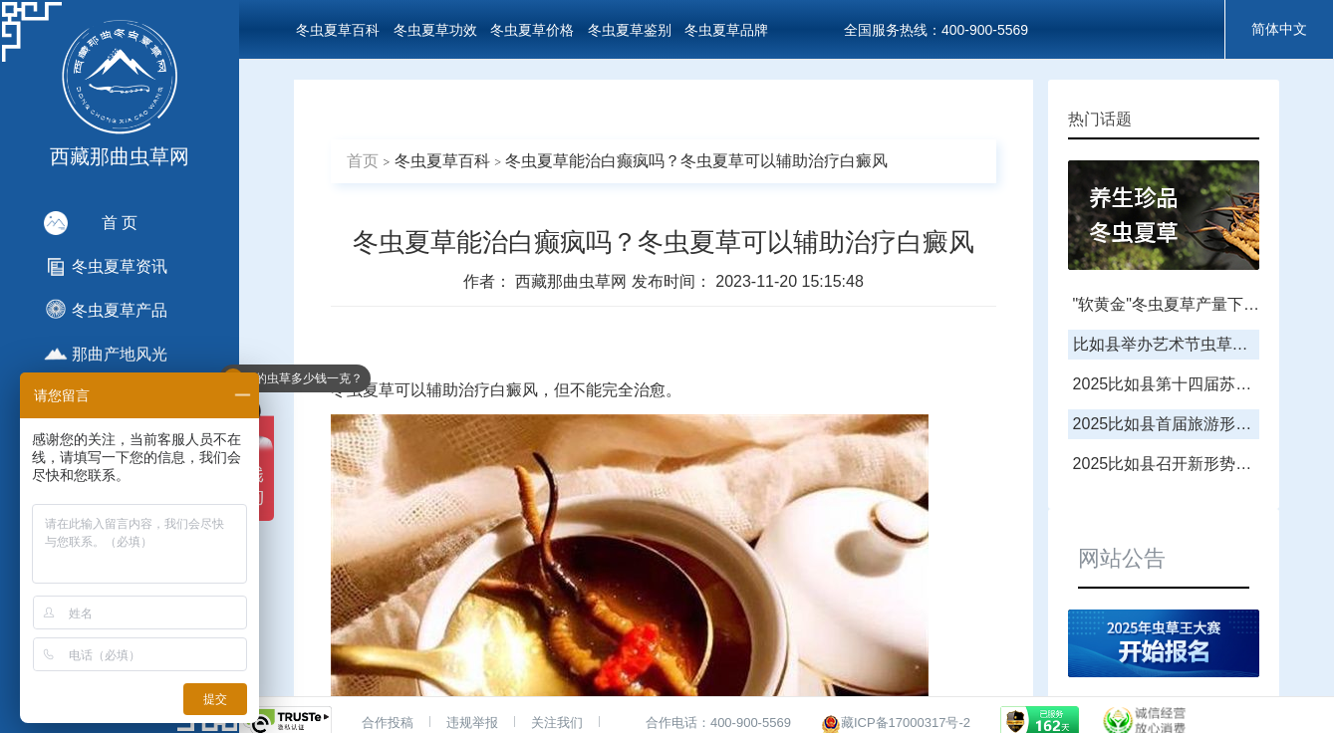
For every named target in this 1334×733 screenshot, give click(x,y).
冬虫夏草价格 (532, 30)
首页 (363, 160)
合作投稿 (387, 722)
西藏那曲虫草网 (573, 281)
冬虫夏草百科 (338, 30)
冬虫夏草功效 (435, 30)
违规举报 (472, 722)
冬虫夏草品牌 (726, 30)
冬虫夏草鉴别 (629, 30)
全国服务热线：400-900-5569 (936, 30)
